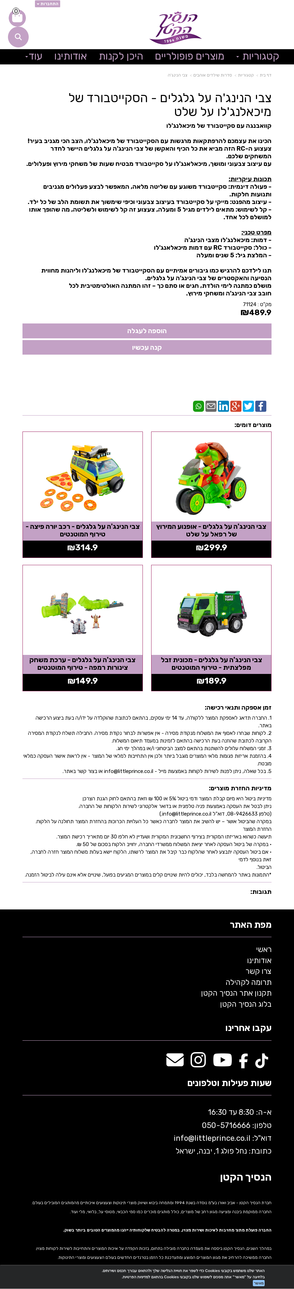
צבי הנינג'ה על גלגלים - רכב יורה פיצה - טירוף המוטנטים (82, 529)
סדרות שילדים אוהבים (212, 75)
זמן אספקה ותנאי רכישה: (238, 706)
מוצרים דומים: (253, 425)
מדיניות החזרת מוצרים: (240, 787)
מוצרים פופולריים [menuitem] (189, 56)
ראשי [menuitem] (264, 948)
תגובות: (261, 890)
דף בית (266, 75)
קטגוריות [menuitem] (257, 56)
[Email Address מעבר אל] (175, 1062)
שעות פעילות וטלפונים (229, 1082)
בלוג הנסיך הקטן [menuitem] (246, 1002)
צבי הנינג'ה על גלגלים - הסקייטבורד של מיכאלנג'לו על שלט (170, 104)
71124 (249, 304)
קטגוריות (246, 75)
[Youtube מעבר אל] (222, 1062)
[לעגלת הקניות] (17, 18)
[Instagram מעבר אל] (198, 1062)
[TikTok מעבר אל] (261, 1062)
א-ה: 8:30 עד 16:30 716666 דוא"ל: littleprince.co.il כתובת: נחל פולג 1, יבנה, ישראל (222, 1130)
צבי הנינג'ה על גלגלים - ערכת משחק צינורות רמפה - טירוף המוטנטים (82, 662)
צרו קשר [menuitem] (259, 970)
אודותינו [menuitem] (70, 56)
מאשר (259, 1283)
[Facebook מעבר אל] (243, 1062)
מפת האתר (251, 924)
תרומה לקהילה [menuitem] (249, 981)
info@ (184, 1136)
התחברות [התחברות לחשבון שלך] (47, 3)
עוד (34, 56)
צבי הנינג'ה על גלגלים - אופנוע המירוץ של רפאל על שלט (212, 529)
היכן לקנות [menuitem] (121, 56)
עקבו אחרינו (248, 1027)
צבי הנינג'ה (177, 75)
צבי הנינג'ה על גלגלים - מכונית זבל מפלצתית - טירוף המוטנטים (212, 662)
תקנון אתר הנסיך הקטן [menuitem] (236, 991)
